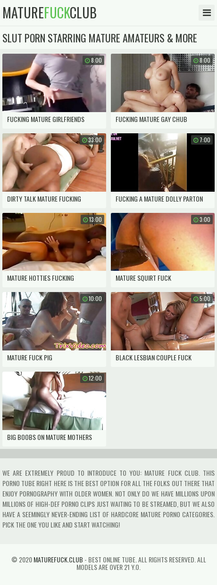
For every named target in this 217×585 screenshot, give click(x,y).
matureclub (49, 13)
